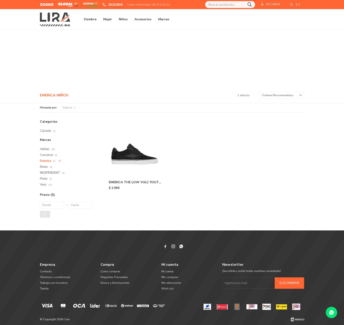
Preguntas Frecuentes (114, 277)
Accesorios (142, 19)
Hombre (90, 19)
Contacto (46, 271)
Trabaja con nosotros (54, 283)
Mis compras (169, 277)
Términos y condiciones (55, 277)
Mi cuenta (167, 271)
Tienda (44, 288)
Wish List (167, 288)
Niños (123, 19)
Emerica (67, 107)
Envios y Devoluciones (115, 283)
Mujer (107, 19)
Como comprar (110, 271)
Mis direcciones (171, 283)
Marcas (163, 19)
